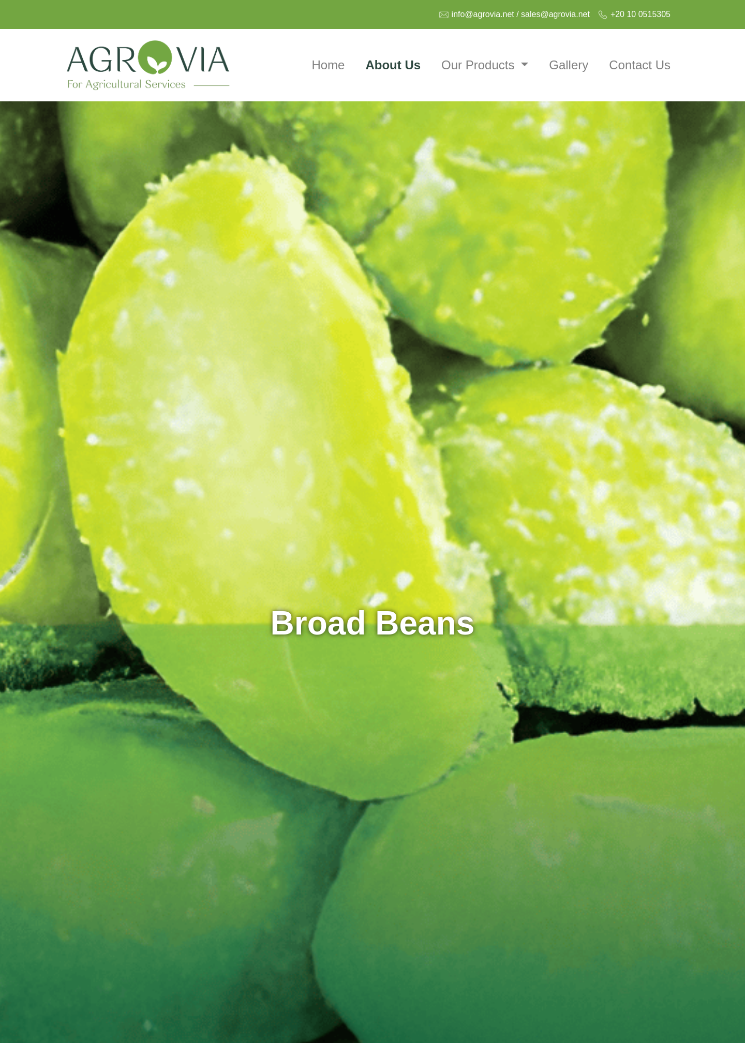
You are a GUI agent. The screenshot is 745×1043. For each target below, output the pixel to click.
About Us (393, 65)
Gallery (568, 65)
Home (328, 65)
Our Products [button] (479, 65)
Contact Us (640, 65)
